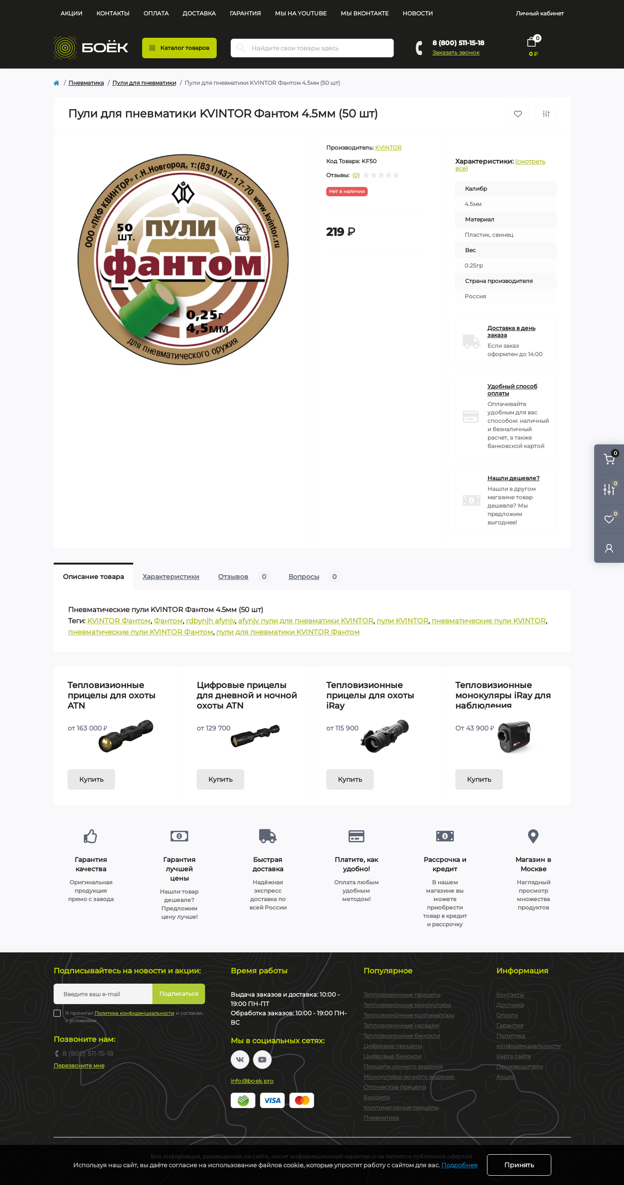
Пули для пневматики (144, 82)
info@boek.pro (252, 1080)
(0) (356, 175)
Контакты (113, 13)
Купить (91, 779)
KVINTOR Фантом (119, 620)
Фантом (168, 620)
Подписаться (178, 993)
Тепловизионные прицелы (401, 994)
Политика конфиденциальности (134, 1013)
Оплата (156, 13)
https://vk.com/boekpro (240, 1059)
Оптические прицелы (394, 1086)
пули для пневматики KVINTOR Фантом (288, 631)
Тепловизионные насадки (401, 1025)
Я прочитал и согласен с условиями (134, 1017)
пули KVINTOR (402, 620)
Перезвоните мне (79, 1065)
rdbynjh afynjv (210, 620)
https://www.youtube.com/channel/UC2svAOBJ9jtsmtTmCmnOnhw (262, 1059)
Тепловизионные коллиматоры (408, 1015)
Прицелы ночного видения (403, 1066)
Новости (418, 13)
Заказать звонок (456, 52)
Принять (519, 1165)
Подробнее (459, 1165)
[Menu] (179, 48)
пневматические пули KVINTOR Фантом (140, 631)
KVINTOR (388, 147)
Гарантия (245, 13)
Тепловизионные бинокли (401, 1035)
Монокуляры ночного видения (408, 1076)
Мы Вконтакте (365, 13)
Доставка (199, 13)
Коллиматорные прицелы (401, 1107)
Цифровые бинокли (392, 1056)
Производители (519, 1066)
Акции (71, 13)
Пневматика (86, 82)
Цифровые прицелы (392, 1045)
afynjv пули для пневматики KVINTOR (305, 620)
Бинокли (376, 1097)
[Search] (241, 48)
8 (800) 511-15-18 (458, 43)
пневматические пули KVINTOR (489, 620)
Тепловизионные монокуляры (407, 1004)
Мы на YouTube (301, 13)
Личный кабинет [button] (540, 13)
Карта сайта (513, 1056)
